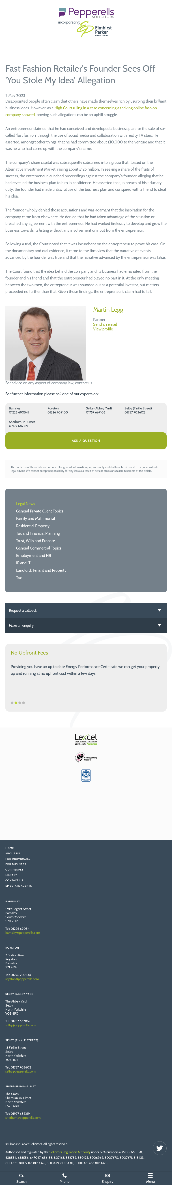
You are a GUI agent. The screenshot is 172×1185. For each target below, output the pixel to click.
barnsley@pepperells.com (22, 933)
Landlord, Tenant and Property (41, 570)
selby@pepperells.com (20, 1025)
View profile (103, 329)
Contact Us (14, 880)
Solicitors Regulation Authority (69, 1152)
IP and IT (23, 563)
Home (9, 848)
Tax (19, 577)
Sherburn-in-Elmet (22, 422)
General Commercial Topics (38, 548)
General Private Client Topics (39, 511)
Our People (14, 869)
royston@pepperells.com (22, 979)
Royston (53, 408)
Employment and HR (33, 555)
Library (11, 875)
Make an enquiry (21, 625)
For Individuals (17, 858)
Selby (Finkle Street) (138, 408)
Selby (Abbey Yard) (99, 408)
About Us (12, 853)
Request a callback (23, 610)
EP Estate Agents (18, 885)
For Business (15, 864)
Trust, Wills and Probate (35, 540)
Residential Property (32, 525)
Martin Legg (108, 309)
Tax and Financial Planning (38, 533)
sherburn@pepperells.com (23, 1118)
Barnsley (15, 408)
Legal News (25, 503)
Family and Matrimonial (35, 518)
